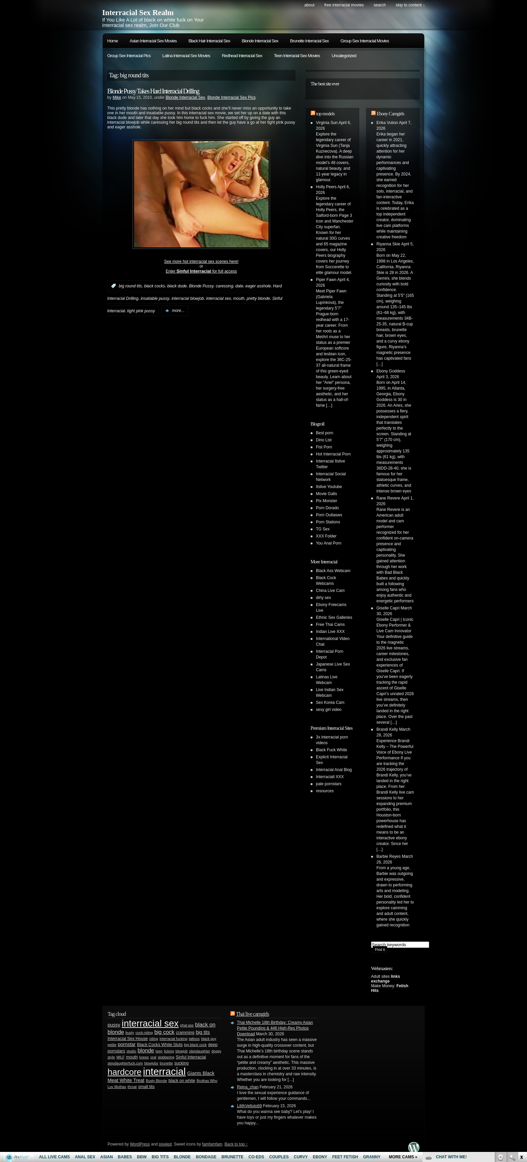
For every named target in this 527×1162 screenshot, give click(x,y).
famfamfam (212, 1144)
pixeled (165, 1144)
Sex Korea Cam (330, 702)
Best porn (324, 433)
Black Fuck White (331, 750)
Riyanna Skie (388, 244)
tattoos (194, 1039)
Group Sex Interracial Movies (364, 40)
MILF (120, 1057)
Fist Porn (324, 447)
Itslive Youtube (329, 486)
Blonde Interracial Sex (260, 40)
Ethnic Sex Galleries (334, 617)
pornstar (127, 1044)
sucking (181, 1063)
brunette (166, 1063)
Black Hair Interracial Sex (209, 40)
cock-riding (144, 1033)
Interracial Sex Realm (138, 12)
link (521, 1057)
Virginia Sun (327, 122)
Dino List (324, 440)
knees (144, 1057)
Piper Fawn (326, 279)
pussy (114, 1025)
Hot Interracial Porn (333, 454)
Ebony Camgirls (390, 113)
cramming (185, 1032)
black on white (181, 1080)
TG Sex (323, 529)
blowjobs (151, 1063)
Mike (117, 97)
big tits (203, 1032)
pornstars (116, 1051)
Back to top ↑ (236, 1144)
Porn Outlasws (329, 515)
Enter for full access (201, 271)
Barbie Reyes (388, 856)
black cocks (154, 286)
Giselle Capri (388, 608)
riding (153, 1039)
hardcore (124, 1072)
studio (131, 1051)
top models (325, 113)
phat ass (187, 1025)
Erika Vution (387, 122)
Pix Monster (326, 500)
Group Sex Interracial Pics (129, 55)
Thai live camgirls (252, 1014)
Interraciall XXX (330, 776)
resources (325, 791)
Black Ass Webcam (333, 570)
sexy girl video (328, 709)
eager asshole (258, 286)
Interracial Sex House (128, 1038)
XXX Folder (326, 536)
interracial (164, 1071)
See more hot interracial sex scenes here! (201, 261)
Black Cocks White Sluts (160, 1044)
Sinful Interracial (191, 1057)
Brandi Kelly (387, 729)
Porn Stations (328, 522)
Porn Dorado (327, 508)
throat (132, 1087)
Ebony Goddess (390, 371)
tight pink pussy (141, 310)
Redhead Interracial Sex (242, 55)
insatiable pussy (154, 298)
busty (129, 1033)
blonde (146, 1050)
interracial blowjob (187, 298)
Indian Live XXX (330, 631)
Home (112, 40)
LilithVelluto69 (249, 1106)
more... (178, 310)
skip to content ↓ (410, 5)
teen (159, 1051)
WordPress (140, 1144)
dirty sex (323, 597)
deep (212, 1044)
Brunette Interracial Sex (309, 40)
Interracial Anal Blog (334, 769)
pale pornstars (328, 784)
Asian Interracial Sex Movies (153, 40)
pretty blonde (258, 298)
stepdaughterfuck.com (125, 1063)
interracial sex (218, 298)
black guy (208, 1039)
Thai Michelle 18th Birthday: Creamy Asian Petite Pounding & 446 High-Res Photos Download (275, 1028)
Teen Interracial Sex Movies (297, 55)
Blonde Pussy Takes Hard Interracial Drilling (153, 91)
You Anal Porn (328, 543)
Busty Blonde (156, 1081)
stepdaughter (199, 1051)
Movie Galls (326, 493)
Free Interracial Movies (344, 5)
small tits (146, 1086)
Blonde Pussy (201, 286)
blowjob (181, 1051)
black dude (177, 286)
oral (153, 1057)
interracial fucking (174, 1039)
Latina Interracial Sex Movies (186, 55)
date (239, 286)
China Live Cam (330, 590)
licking (169, 1051)
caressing (224, 286)
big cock (164, 1032)
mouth (238, 298)
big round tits (130, 286)
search (380, 5)
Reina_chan (247, 1087)
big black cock (195, 1045)
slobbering (166, 1057)
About (309, 5)
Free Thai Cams (330, 624)
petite (112, 1045)
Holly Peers (326, 187)
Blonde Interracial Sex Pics (231, 97)
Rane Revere (388, 498)
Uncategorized (344, 55)
